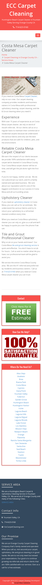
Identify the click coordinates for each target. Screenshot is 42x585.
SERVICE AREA (7, 502)
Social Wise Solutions (22, 583)
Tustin (21, 455)
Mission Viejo (21, 429)
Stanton (21, 452)
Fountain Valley (21, 394)
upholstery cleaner (22, 202)
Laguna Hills (21, 414)
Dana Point (21, 391)
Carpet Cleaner (30, 96)
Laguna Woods (21, 420)
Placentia (21, 437)
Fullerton (21, 397)
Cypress (21, 388)
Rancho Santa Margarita (21, 440)
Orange (21, 434)
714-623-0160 (22, 27)
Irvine (21, 408)
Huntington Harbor (21, 405)
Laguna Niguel (21, 417)
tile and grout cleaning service (24, 245)
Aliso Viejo (21, 373)
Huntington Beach (21, 402)
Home (4, 54)
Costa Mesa (21, 385)
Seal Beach (21, 449)
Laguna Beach (21, 411)
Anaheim (21, 376)
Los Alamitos (21, 426)
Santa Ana (21, 446)
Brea (21, 379)
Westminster (21, 458)
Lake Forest (21, 423)
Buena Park (21, 382)
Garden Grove (21, 399)
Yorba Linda (21, 461)
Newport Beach (21, 431)
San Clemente (21, 443)
